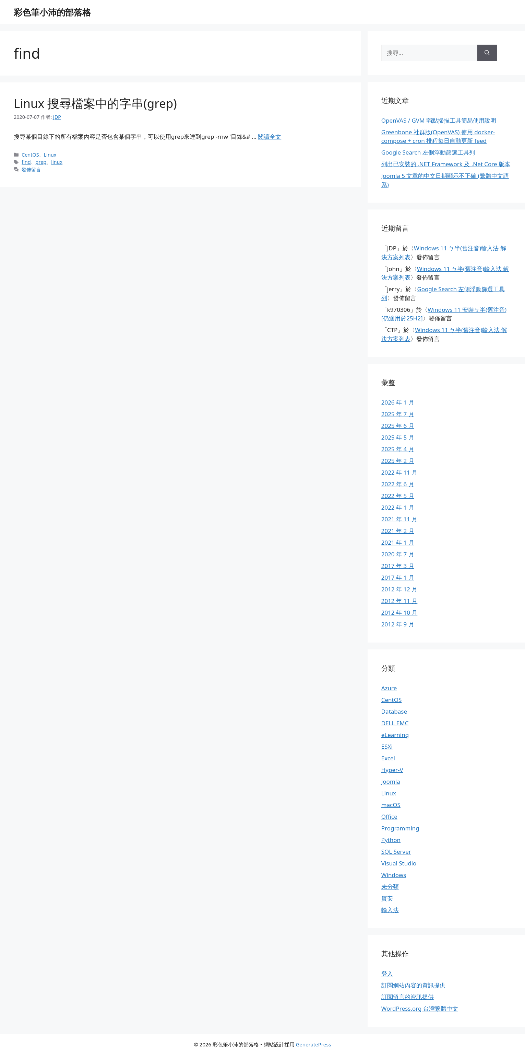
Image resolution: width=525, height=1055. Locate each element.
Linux (50, 154)
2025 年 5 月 (397, 437)
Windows (393, 875)
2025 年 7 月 (397, 414)
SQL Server (396, 851)
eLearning (395, 735)
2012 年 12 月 (399, 589)
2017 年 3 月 (397, 566)
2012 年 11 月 (399, 601)
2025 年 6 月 (397, 426)
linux (56, 162)
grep (41, 162)
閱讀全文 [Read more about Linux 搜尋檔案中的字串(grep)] (269, 136)
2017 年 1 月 (397, 577)
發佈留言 (31, 169)
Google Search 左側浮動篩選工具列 (428, 152)
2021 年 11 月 (399, 519)
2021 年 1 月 (397, 542)
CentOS (30, 154)
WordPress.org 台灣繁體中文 (419, 1008)
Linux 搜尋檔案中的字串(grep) (95, 103)
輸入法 (390, 910)
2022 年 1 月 (397, 507)
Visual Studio (399, 863)
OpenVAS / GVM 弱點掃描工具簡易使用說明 (438, 120)
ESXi (387, 746)
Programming (400, 828)
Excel (388, 758)
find (26, 162)
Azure (389, 688)
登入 (387, 973)
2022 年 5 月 (397, 496)
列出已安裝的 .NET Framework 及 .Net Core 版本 (445, 164)
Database (394, 711)
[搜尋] (487, 53)
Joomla (390, 781)
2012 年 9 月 (397, 624)
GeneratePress (313, 1044)
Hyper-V (392, 770)
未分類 (390, 886)
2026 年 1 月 (397, 402)
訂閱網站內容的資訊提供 (413, 985)
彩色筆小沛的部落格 (52, 12)
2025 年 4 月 (397, 449)
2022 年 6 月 (397, 484)
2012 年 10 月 (399, 612)
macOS (391, 805)
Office (389, 816)
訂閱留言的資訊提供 (407, 997)
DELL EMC (395, 723)
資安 (387, 898)
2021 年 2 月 (397, 531)
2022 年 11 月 (399, 472)
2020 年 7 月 (397, 554)
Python (391, 840)
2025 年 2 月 (397, 461)
